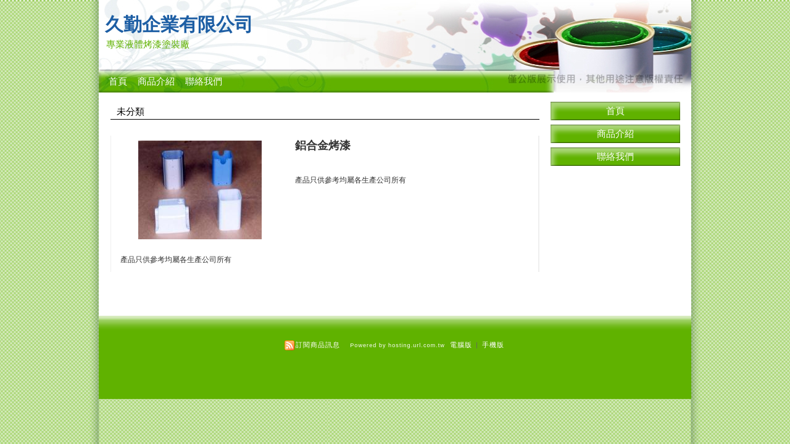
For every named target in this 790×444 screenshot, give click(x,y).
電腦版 (461, 344)
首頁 (118, 81)
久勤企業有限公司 (179, 24)
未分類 (130, 112)
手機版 (493, 344)
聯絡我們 (203, 81)
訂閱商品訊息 (318, 344)
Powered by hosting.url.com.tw (397, 345)
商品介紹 (156, 81)
